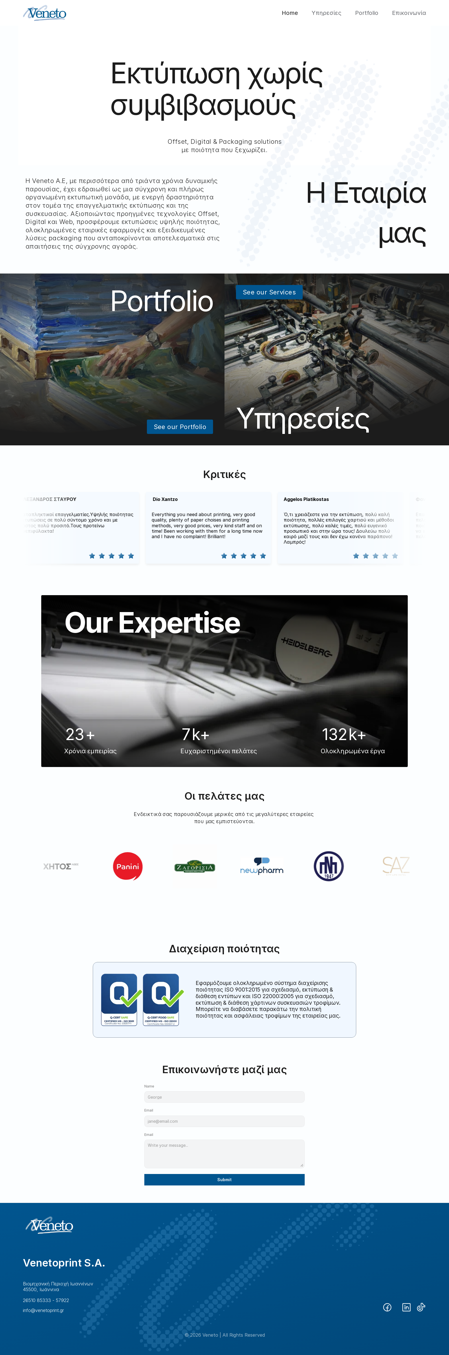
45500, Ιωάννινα (41, 1289)
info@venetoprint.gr (43, 1310)
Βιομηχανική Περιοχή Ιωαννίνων (58, 1284)
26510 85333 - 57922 (46, 1300)
